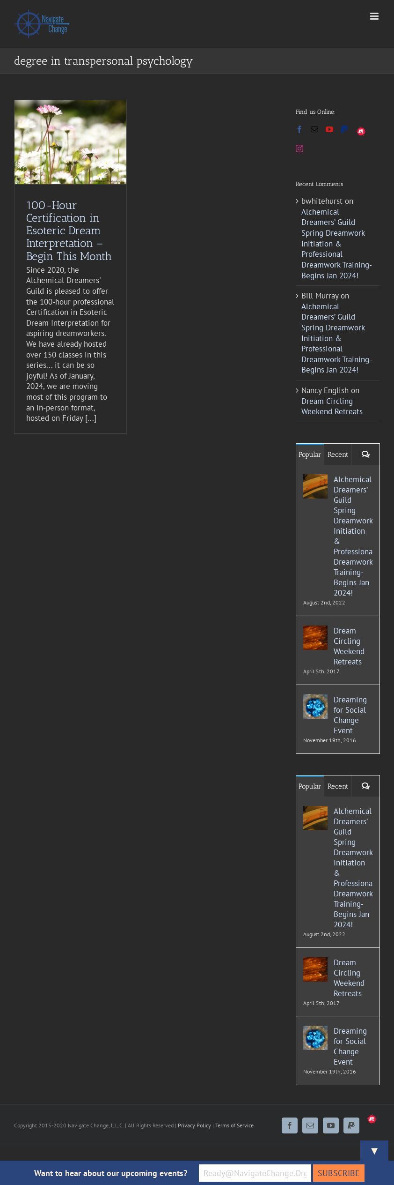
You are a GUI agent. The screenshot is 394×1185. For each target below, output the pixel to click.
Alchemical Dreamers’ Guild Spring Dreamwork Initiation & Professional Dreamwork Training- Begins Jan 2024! (336, 244)
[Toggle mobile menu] (375, 16)
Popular (310, 454)
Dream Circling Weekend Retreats (332, 406)
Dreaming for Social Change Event (350, 715)
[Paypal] (344, 129)
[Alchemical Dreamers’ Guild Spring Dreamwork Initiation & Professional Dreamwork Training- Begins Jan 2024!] (315, 479)
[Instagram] (299, 148)
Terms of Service (234, 1125)
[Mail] (314, 129)
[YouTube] (329, 129)
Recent (338, 454)
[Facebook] (299, 129)
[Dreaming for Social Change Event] (315, 699)
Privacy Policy (194, 1125)
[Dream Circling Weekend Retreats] (315, 631)
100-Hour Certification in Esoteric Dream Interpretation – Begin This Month (69, 230)
